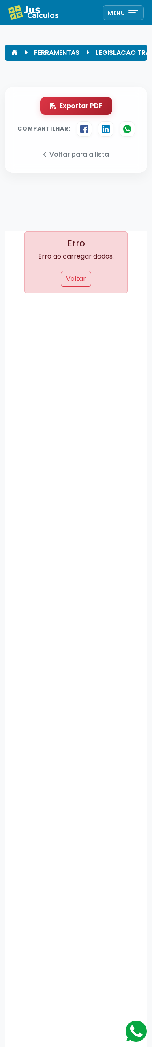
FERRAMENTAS (56, 52)
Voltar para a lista (76, 154)
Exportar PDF (76, 105)
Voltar (76, 278)
